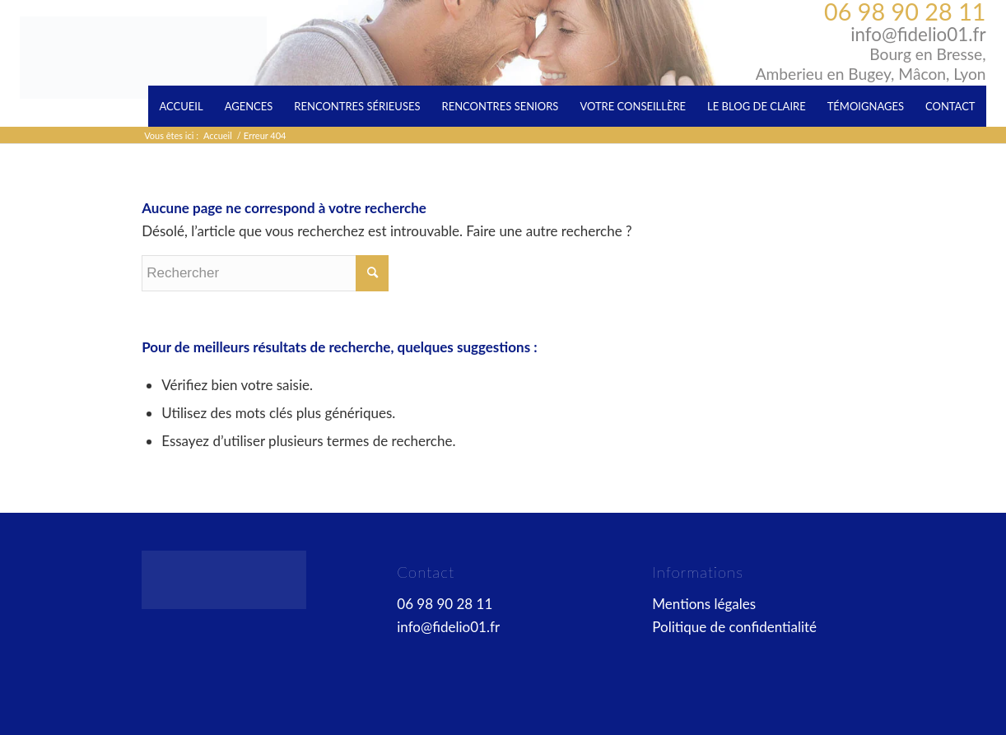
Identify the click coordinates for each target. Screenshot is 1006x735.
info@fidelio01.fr (917, 34)
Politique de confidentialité (734, 626)
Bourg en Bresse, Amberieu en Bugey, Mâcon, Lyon (871, 63)
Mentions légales (704, 603)
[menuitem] (180, 106)
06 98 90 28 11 (905, 11)
